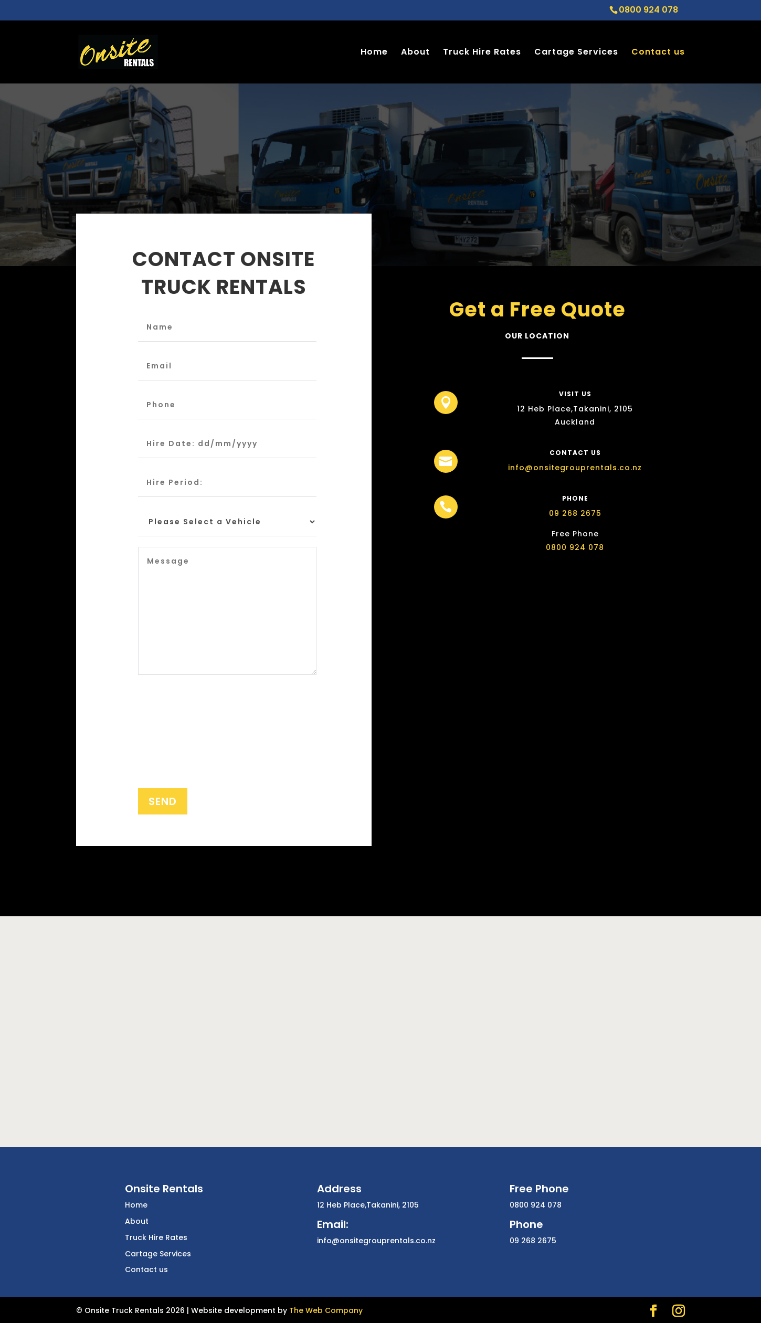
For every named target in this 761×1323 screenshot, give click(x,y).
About (415, 53)
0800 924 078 (565, 541)
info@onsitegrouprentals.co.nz (565, 466)
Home (374, 53)
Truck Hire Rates (482, 53)
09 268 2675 (565, 516)
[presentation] (181, 740)
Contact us (658, 53)
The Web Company (326, 1310)
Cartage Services (576, 53)
